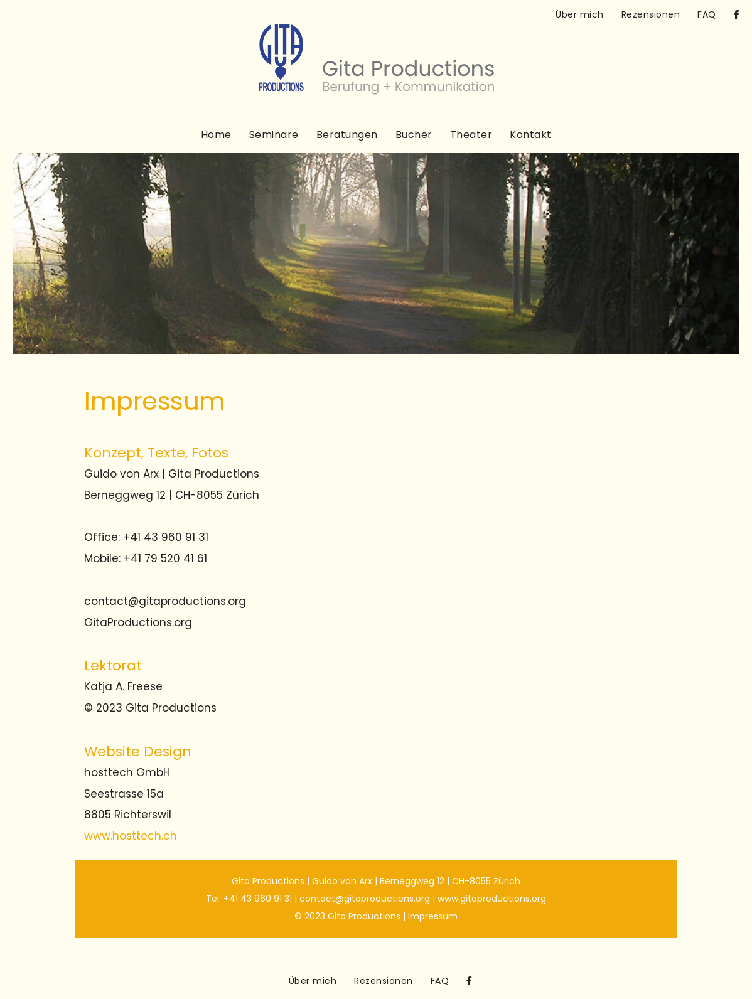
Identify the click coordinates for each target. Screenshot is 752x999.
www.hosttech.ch (130, 835)
